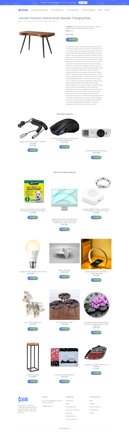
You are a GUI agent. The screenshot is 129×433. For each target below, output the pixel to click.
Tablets (86, 28)
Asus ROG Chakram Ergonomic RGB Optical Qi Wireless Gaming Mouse (64, 139)
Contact (92, 404)
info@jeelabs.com (47, 406)
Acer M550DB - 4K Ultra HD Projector (96, 151)
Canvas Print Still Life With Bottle (64, 375)
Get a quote (83, 2)
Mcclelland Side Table (32, 375)
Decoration (69, 413)
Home (20, 21)
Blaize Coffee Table (64, 270)
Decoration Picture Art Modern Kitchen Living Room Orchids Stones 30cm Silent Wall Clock (96, 324)
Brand (107, 10)
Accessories (69, 400)
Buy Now (72, 39)
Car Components (73, 10)
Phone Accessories (88, 10)
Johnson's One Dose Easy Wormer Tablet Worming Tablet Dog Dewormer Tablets (33, 210)
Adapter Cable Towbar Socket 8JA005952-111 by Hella (33, 142)
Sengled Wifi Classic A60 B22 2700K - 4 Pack (32, 272)
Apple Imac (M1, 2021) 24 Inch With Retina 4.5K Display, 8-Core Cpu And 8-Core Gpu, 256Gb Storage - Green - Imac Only (64, 221)
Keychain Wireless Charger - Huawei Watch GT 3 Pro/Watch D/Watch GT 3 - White (96, 210)
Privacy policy (94, 410)
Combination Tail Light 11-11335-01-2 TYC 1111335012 (96, 365)
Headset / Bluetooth (77, 28)
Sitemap (92, 413)
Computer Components (39, 10)
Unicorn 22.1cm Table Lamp (33, 322)
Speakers (91, 28)
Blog (100, 10)
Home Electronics (57, 10)
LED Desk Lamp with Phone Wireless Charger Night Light (96, 272)
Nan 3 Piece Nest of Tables (64, 322)
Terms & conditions (95, 407)
